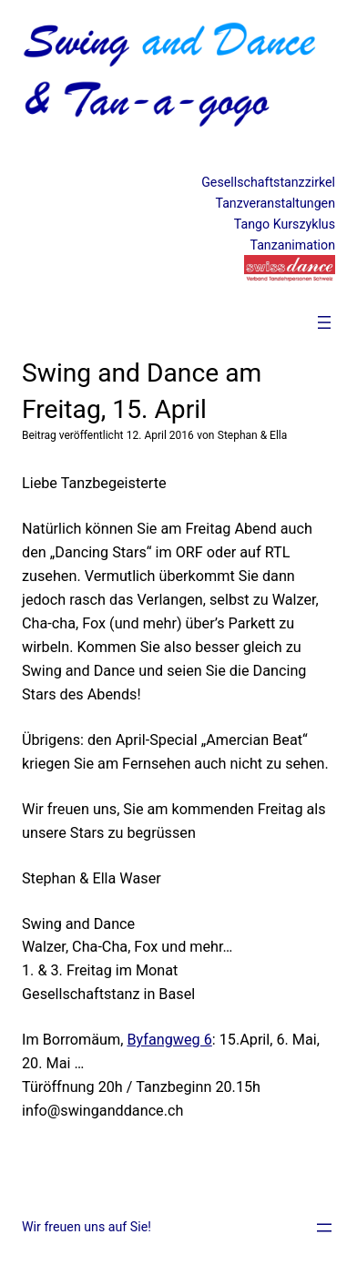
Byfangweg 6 (169, 1039)
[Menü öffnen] (324, 322)
